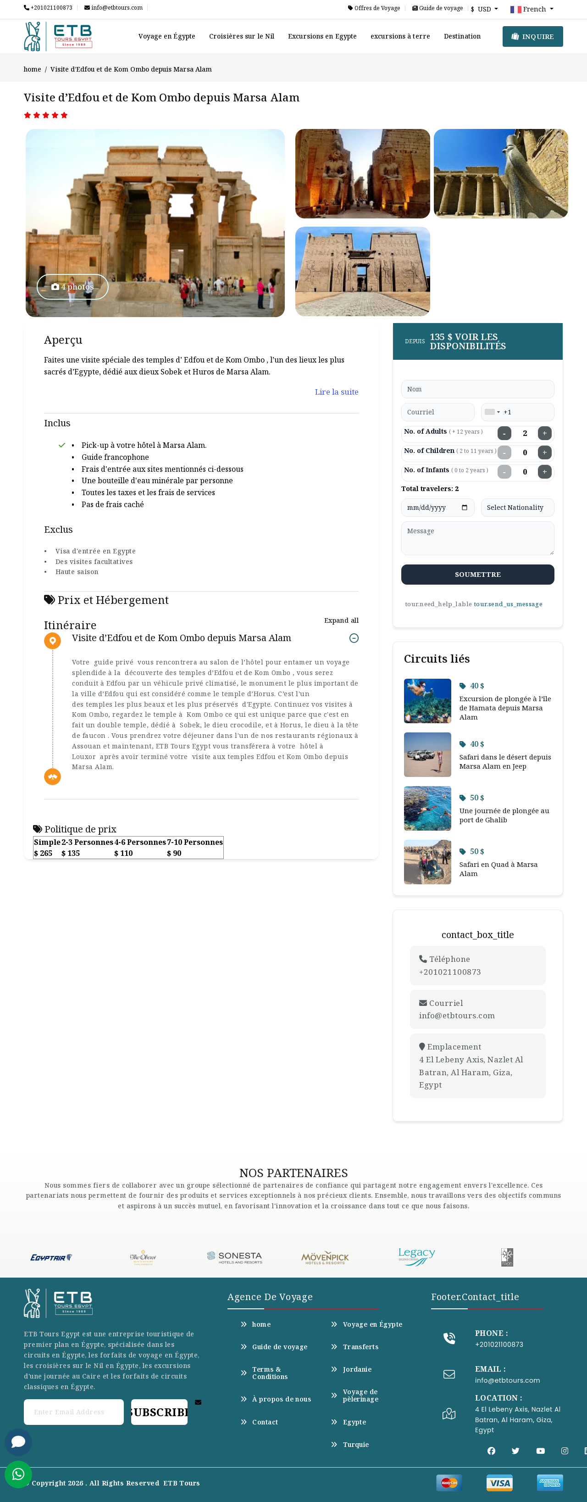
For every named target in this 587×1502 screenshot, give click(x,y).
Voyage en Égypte (166, 36)
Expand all (341, 620)
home (32, 69)
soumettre (478, 574)
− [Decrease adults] (504, 433)
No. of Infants (446, 469)
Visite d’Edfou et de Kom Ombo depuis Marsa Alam (181, 638)
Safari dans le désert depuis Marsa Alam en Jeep (505, 761)
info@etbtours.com (113, 8)
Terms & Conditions (264, 1373)
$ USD (482, 9)
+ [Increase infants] (545, 471)
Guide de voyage (437, 8)
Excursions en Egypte (322, 36)
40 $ (472, 686)
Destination (462, 36)
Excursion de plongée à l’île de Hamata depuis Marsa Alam (505, 707)
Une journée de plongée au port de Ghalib (504, 815)
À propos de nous (275, 1399)
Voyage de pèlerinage (354, 1395)
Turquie (350, 1444)
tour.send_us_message (508, 604)
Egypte (348, 1422)
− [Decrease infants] (504, 471)
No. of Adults (443, 431)
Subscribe (159, 1411)
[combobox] (492, 412)
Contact (259, 1422)
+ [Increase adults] (545, 433)
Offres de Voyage (374, 8)
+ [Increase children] (545, 452)
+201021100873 (48, 8)
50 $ (472, 798)
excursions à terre (400, 36)
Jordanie (351, 1369)
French (529, 9)
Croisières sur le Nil (241, 36)
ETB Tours (181, 1483)
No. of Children (450, 450)
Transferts (354, 1347)
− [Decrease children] (504, 452)
